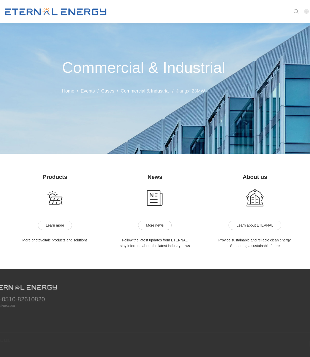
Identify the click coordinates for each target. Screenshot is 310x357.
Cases (107, 91)
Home (68, 91)
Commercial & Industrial (145, 91)
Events (88, 91)
